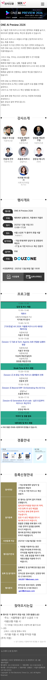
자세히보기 (18, 235)
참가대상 (7, 241)
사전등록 (13, 277)
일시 (8, 225)
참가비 (7, 252)
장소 (8, 233)
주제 (8, 218)
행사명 (7, 211)
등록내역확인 (34, 277)
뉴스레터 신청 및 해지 (9, 651)
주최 (8, 259)
